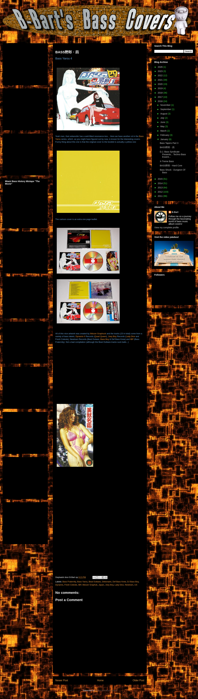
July (162, 118)
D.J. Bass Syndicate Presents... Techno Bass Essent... (173, 154)
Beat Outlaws (95, 581)
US (135, 585)
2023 (160, 71)
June (163, 122)
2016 (160, 101)
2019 (160, 88)
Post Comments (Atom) (106, 690)
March (163, 131)
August (164, 113)
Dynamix (59, 585)
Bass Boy (104, 339)
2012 (160, 192)
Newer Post (61, 680)
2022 (160, 75)
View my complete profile (166, 227)
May (162, 126)
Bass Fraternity (69, 581)
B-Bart (175, 212)
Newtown (129, 585)
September (166, 109)
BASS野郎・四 (167, 147)
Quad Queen (100, 336)
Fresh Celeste (70, 585)
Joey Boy (112, 336)
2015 (160, 179)
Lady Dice (130, 336)
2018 (160, 93)
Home (100, 680)
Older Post (138, 680)
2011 (160, 196)
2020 (160, 84)
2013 (160, 187)
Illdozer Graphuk (89, 585)
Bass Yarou (82, 581)
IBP (132, 339)
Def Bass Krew (119, 581)
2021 (160, 80)
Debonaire (106, 581)
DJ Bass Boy (133, 581)
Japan (101, 585)
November (165, 105)
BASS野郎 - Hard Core (171, 165)
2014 (160, 183)
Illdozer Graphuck (98, 333)
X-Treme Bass (167, 161)
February (165, 135)
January (164, 139)
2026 (160, 67)
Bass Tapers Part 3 (169, 143)
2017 (160, 97)
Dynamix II (80, 336)
